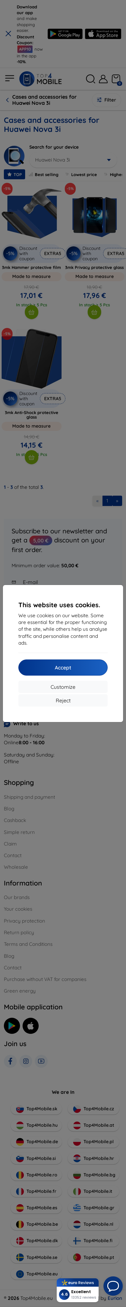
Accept (63, 667)
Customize (63, 687)
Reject (63, 700)
